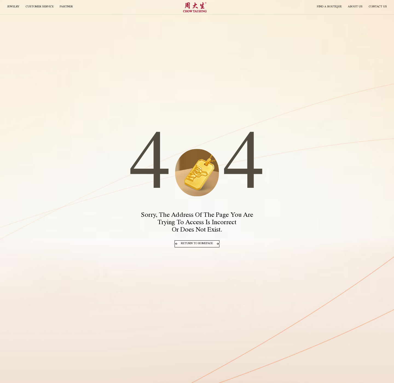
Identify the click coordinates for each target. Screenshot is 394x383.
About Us (355, 6)
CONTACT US (378, 6)
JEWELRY (13, 6)
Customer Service (40, 6)
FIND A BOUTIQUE (329, 6)
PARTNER (66, 6)
